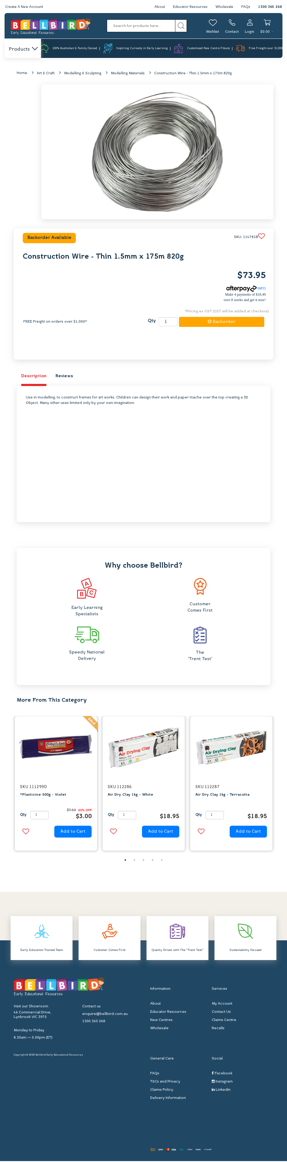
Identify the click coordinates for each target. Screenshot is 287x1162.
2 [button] (134, 861)
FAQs (245, 7)
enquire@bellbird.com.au (105, 1015)
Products (23, 49)
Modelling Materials (128, 74)
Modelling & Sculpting (82, 74)
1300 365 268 (270, 7)
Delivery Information (168, 1099)
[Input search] (141, 25)
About (157, 7)
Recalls (218, 1029)
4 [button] (153, 861)
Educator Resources (189, 7)
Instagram (222, 1082)
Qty (152, 321)
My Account (222, 1004)
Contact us (91, 1007)
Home (22, 73)
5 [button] (162, 861)
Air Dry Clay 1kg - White (130, 795)
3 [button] (143, 861)
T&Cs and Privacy (165, 1082)
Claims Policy (161, 1091)
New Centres (161, 1021)
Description (33, 376)
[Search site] (181, 25)
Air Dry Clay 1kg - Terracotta (222, 795)
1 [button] (125, 861)
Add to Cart (73, 832)
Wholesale (224, 7)
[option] (56, 785)
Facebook (222, 1074)
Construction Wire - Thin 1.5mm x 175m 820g (193, 74)
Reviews (64, 376)
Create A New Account (25, 7)
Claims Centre (224, 1021)
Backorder (221, 322)
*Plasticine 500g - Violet (43, 795)
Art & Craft (46, 74)
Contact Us (221, 1013)
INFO (246, 289)
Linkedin (221, 1091)
